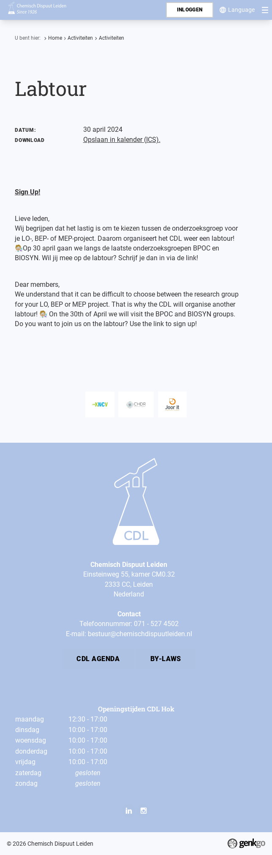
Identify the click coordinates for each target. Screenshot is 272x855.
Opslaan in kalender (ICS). (121, 140)
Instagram (143, 810)
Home (55, 38)
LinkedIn (128, 810)
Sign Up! (27, 192)
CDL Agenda (98, 659)
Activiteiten (80, 38)
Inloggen (190, 10)
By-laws (165, 659)
